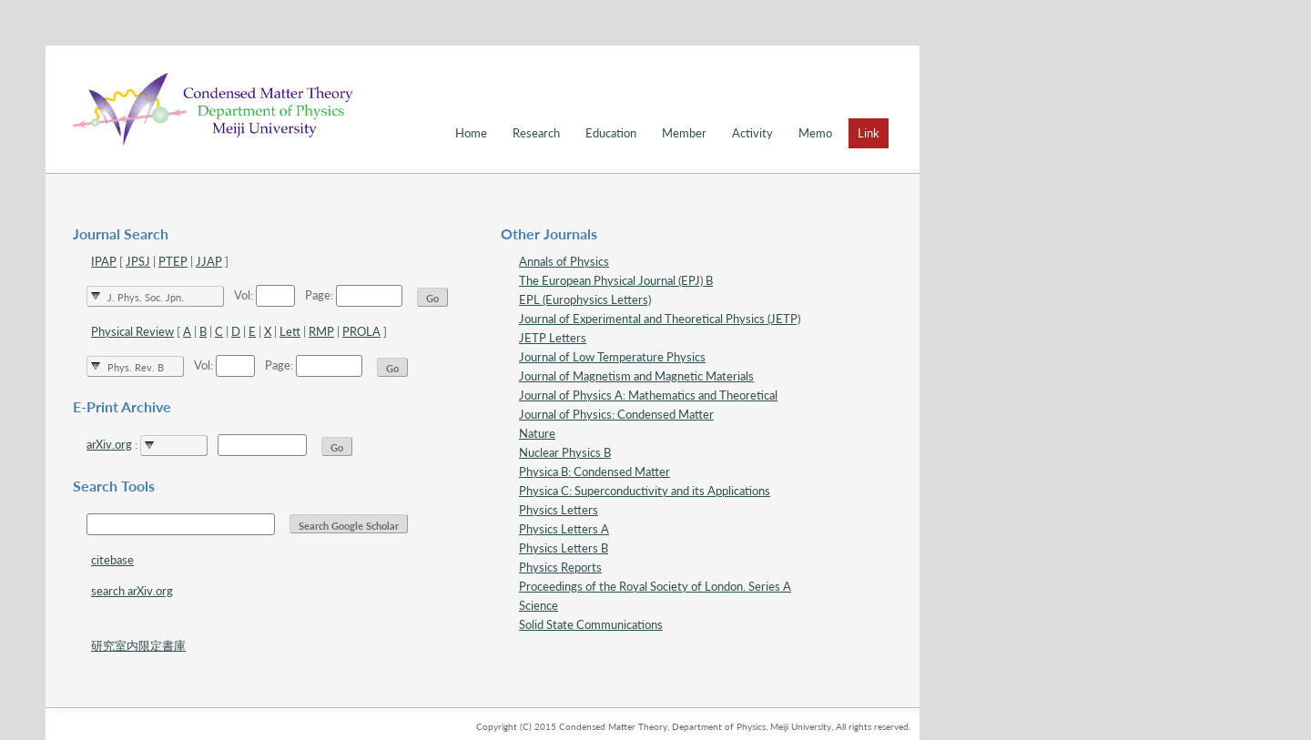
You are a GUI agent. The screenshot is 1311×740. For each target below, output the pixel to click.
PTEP (173, 261)
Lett (289, 331)
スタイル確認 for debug (366, 676)
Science (538, 605)
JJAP (209, 261)
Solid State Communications (591, 624)
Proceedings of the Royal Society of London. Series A (655, 586)
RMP (321, 331)
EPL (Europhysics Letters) (585, 299)
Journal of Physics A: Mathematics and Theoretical (648, 395)
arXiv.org (109, 444)
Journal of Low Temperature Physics (612, 357)
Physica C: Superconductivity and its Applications (644, 490)
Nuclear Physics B (565, 452)
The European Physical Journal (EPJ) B (616, 280)
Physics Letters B (563, 548)
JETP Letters (552, 337)
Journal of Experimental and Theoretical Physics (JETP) (659, 318)
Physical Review (132, 331)
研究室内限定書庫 (138, 645)
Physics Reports (560, 567)
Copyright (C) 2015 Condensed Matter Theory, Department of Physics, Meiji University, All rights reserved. (693, 726)
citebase (112, 559)
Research (536, 133)
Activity (752, 133)
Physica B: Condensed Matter (594, 471)
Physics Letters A (564, 529)
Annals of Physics (564, 261)
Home (471, 133)
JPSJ (138, 261)
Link (868, 133)
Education (610, 133)
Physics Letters (558, 509)
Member (684, 133)
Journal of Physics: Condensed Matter (616, 414)
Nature (537, 433)
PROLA (361, 331)
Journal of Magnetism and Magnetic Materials (636, 376)
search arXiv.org (132, 590)
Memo (815, 133)
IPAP (104, 261)
